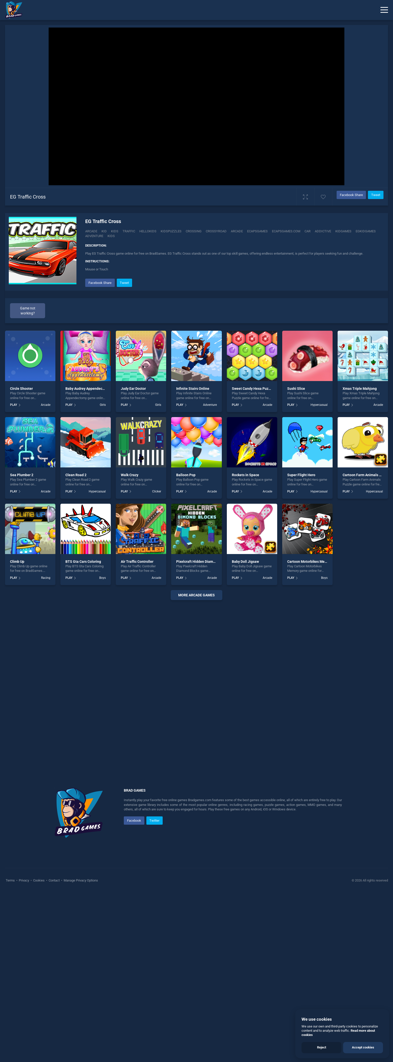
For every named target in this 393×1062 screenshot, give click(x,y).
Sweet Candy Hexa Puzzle (252, 558)
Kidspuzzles (171, 231)
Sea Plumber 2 (21, 644)
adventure (94, 236)
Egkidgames (366, 231)
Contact (54, 1049)
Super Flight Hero (301, 644)
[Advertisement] (234, 312)
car (308, 231)
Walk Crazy (129, 644)
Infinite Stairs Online (192, 558)
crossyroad (216, 231)
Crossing (194, 231)
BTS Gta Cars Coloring (83, 731)
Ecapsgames (257, 231)
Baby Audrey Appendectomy (87, 558)
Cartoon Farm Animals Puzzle (366, 644)
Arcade (91, 231)
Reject (321, 1047)
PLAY (13, 574)
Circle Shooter (21, 558)
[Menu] (384, 10)
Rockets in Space (245, 644)
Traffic (129, 231)
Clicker (156, 660)
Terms (11, 1049)
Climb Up (17, 731)
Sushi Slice (296, 558)
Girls (103, 574)
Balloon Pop (185, 644)
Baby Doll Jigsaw (245, 731)
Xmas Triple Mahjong (360, 558)
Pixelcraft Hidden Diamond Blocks (203, 731)
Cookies (38, 1049)
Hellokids (147, 231)
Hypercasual (319, 574)
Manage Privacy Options (80, 1049)
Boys (102, 747)
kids (111, 236)
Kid (104, 231)
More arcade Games (196, 764)
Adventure (210, 574)
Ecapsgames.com (286, 231)
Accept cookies (363, 1047)
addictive (323, 231)
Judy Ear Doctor (133, 558)
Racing (45, 747)
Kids (114, 231)
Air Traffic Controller (137, 731)
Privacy (24, 1049)
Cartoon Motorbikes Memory (310, 731)
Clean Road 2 (75, 644)
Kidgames (343, 231)
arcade (237, 231)
